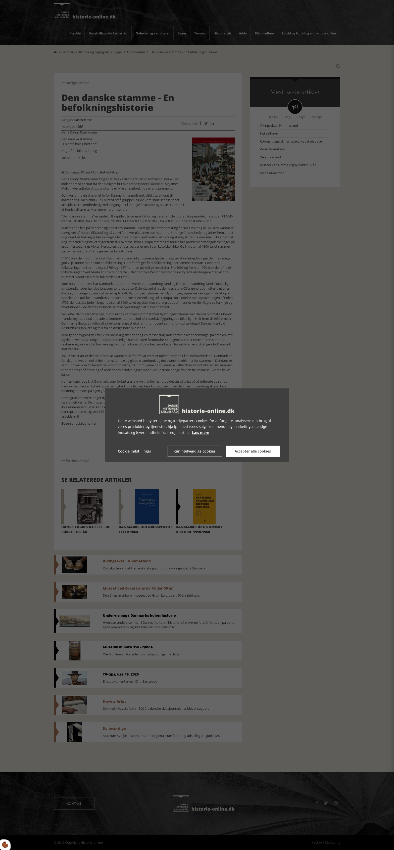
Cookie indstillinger (134, 451)
